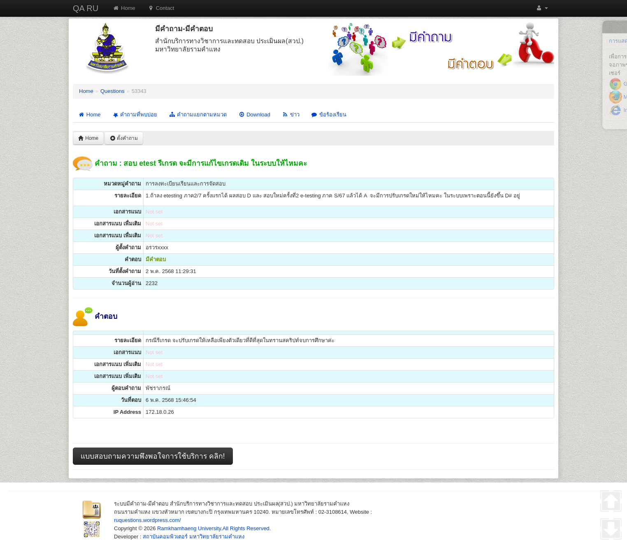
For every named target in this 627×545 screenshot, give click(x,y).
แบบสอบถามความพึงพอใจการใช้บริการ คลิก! (153, 456)
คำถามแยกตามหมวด (198, 114)
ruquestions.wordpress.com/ (147, 520)
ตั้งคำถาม (124, 138)
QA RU (85, 8)
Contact (161, 8)
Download (254, 114)
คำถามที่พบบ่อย (134, 115)
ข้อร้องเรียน (328, 114)
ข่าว (291, 114)
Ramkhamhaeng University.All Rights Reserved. (214, 528)
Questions (112, 91)
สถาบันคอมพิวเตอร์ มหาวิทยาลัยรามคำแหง (193, 536)
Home (124, 8)
